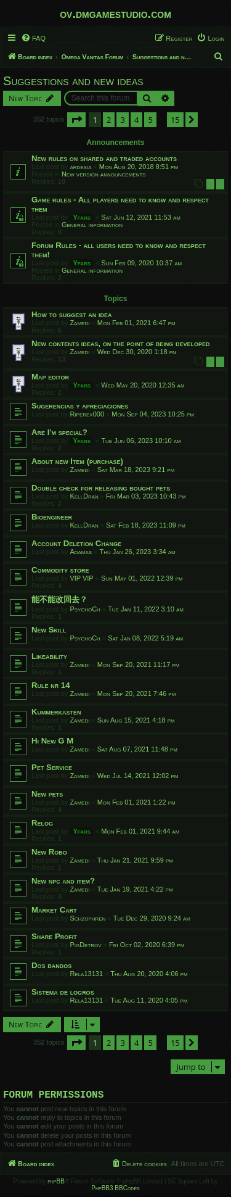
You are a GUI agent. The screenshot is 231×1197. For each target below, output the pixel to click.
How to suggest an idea (71, 314)
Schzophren (87, 918)
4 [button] (136, 119)
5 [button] (150, 119)
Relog (42, 822)
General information (92, 224)
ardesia (80, 166)
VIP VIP (81, 578)
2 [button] (109, 119)
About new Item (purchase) (77, 461)
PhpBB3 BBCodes (115, 1190)
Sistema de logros (62, 991)
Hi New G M (52, 740)
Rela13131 (86, 973)
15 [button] (175, 119)
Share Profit (54, 936)
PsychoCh (85, 609)
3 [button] (122, 119)
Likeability (49, 656)
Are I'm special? (59, 432)
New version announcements (104, 174)
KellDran (84, 496)
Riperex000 (87, 414)
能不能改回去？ (59, 599)
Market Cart (54, 909)
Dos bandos (51, 965)
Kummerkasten (56, 711)
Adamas (81, 551)
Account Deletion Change (76, 543)
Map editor (50, 376)
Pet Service (51, 767)
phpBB (56, 1183)
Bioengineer (51, 516)
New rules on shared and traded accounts (104, 158)
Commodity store (60, 569)
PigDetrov (85, 944)
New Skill (48, 629)
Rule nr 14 (50, 685)
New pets (47, 793)
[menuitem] (33, 38)
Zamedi (79, 322)
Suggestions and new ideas (73, 81)
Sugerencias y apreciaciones (79, 405)
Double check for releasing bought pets (100, 487)
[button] (76, 119)
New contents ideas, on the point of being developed (120, 343)
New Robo (49, 851)
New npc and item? (63, 880)
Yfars (82, 217)
